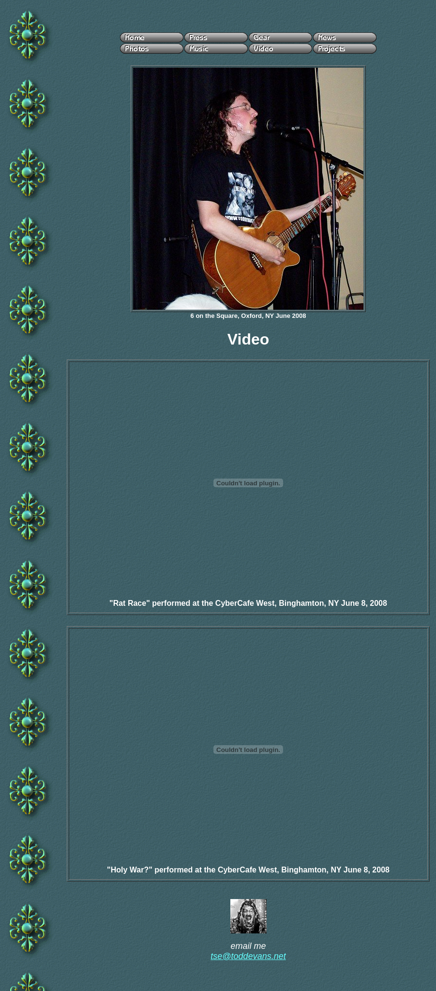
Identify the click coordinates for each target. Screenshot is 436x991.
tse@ (220, 956)
